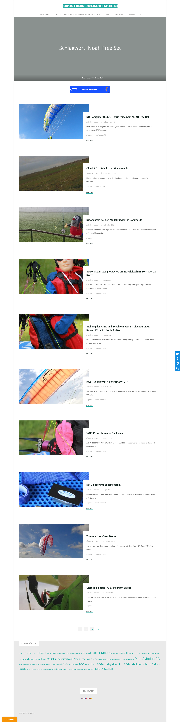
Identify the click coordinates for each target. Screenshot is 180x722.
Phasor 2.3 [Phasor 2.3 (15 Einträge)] (33, 665)
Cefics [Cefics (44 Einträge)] (28, 653)
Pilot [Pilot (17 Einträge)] (39, 665)
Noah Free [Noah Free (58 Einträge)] (80, 659)
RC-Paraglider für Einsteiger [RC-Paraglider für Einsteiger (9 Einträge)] (36, 669)
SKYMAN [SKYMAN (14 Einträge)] (91, 669)
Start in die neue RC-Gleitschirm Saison (109, 587)
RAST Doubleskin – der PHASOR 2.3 (107, 381)
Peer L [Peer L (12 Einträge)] (21, 665)
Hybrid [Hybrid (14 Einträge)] (112, 653)
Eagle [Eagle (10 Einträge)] (71, 653)
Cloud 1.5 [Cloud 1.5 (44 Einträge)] (43, 653)
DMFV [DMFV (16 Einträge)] (54, 653)
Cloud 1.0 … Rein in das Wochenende (107, 168)
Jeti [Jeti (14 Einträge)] (116, 653)
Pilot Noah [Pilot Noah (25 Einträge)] (45, 664)
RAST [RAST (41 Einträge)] (64, 664)
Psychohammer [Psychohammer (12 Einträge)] (56, 665)
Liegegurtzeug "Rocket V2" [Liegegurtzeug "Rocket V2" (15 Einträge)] (150, 653)
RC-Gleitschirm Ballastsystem (103, 484)
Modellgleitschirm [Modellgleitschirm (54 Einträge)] (57, 659)
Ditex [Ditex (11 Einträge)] (49, 653)
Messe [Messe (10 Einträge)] (44, 659)
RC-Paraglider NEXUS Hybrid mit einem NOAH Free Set (117, 117)
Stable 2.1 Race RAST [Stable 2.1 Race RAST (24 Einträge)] (104, 669)
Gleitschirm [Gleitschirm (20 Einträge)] (77, 653)
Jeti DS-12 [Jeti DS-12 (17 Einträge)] (122, 653)
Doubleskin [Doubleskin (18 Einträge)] (61, 653)
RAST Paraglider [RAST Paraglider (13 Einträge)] (73, 665)
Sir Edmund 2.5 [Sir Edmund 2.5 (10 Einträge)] (63, 669)
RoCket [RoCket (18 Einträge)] (56, 669)
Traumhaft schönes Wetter (101, 536)
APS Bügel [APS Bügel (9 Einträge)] (21, 653)
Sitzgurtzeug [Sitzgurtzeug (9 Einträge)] (72, 669)
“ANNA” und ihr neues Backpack (104, 433)
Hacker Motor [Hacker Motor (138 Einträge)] (100, 653)
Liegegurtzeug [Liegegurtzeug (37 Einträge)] (133, 653)
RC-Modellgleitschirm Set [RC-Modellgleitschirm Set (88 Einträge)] (140, 664)
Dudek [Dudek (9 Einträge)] (67, 653)
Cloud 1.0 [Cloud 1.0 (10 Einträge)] (34, 653)
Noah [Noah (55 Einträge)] (70, 659)
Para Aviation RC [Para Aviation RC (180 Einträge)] (147, 659)
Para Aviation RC (100, 135)
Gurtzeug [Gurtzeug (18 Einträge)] (86, 653)
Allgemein (89, 135)
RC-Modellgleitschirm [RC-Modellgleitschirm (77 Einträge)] (110, 664)
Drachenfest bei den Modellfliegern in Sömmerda (114, 220)
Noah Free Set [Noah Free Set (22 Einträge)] (92, 659)
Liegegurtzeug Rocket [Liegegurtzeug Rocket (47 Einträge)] (30, 659)
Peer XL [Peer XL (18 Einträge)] (26, 665)
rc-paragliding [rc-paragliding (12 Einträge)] (48, 669)
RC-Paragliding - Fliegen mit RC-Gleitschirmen (90, 6)
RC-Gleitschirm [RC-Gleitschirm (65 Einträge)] (87, 664)
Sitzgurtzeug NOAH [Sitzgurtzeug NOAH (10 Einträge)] (81, 669)
